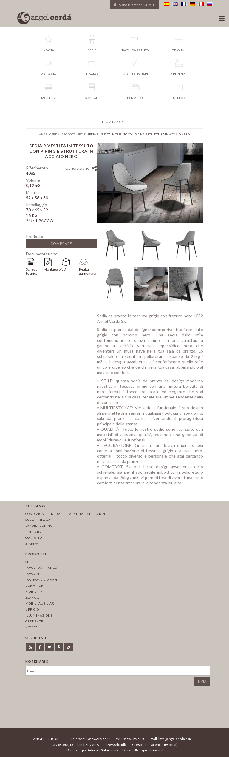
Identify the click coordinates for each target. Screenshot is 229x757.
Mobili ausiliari (40, 603)
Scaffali (33, 597)
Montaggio (52, 269)
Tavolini (33, 573)
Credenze (34, 621)
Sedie (30, 561)
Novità (31, 627)
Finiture (33, 531)
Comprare (61, 243)
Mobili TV (34, 591)
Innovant (156, 750)
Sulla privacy (38, 519)
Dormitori (35, 585)
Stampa (31, 543)
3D (63, 269)
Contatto (33, 537)
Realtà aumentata (87, 271)
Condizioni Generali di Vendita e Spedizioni (65, 513)
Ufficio (32, 609)
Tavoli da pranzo (41, 567)
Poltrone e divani (41, 579)
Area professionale (134, 5)
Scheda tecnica (32, 271)
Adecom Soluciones (103, 750)
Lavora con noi (39, 525)
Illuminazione (39, 615)
